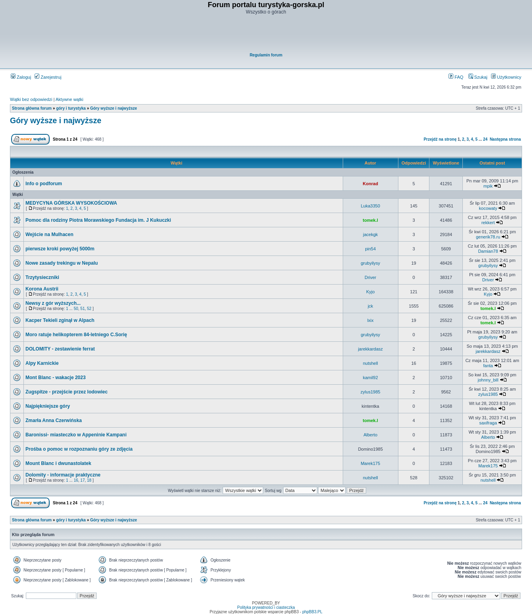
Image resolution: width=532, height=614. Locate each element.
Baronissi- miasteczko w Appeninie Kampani (75, 435)
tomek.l (370, 220)
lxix (370, 320)
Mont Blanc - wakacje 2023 (55, 377)
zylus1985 (371, 391)
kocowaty (488, 208)
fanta (488, 365)
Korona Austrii (41, 289)
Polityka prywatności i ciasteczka (266, 607)
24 (485, 139)
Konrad (370, 183)
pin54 (370, 248)
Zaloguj (21, 77)
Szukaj (477, 77)
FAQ (456, 77)
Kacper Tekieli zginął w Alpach (59, 320)
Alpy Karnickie (41, 363)
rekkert (488, 222)
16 (76, 480)
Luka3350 (370, 205)
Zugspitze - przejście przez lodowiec (66, 392)
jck (370, 306)
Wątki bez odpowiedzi (31, 99)
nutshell (370, 363)
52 (89, 308)
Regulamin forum (266, 55)
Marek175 (370, 463)
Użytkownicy (506, 77)
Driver (370, 277)
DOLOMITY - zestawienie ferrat (60, 349)
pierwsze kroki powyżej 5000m (59, 249)
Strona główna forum (32, 108)
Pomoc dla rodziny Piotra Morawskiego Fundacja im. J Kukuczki (98, 220)
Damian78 (488, 251)
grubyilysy (370, 263)
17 (82, 480)
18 (89, 480)
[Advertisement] (266, 34)
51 (82, 308)
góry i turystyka (70, 108)
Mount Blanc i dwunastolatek (58, 463)
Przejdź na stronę (439, 139)
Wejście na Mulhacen (49, 234)
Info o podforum (43, 183)
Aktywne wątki (69, 99)
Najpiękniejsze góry (47, 406)
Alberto (370, 434)
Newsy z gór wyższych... (53, 303)
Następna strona (505, 139)
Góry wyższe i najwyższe (113, 108)
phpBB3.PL (312, 612)
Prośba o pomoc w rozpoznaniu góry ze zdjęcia (78, 449)
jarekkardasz (370, 349)
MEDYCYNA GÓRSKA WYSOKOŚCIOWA (71, 203)
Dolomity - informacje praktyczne (63, 475)
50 (76, 308)
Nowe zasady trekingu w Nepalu (61, 263)
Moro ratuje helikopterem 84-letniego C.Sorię (76, 334)
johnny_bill (488, 380)
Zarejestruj (48, 77)
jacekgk (370, 234)
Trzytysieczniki (42, 277)
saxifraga (488, 422)
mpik (488, 186)
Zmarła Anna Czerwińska (53, 420)
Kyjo (370, 291)
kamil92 (370, 377)
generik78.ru (488, 236)
